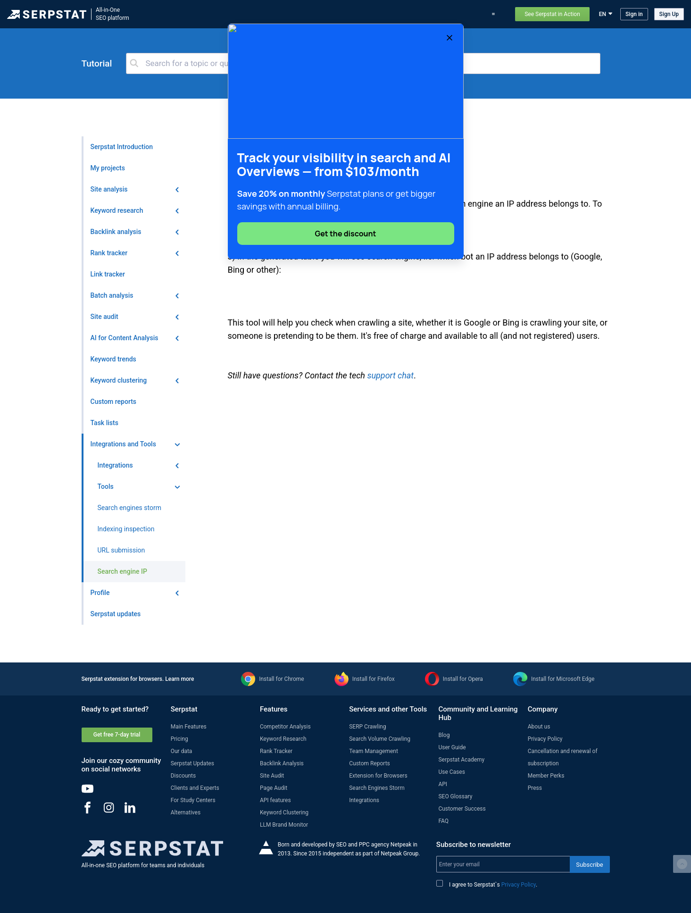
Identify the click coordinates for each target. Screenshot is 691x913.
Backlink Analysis (282, 763)
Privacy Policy (545, 739)
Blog (407, 14)
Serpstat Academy (461, 759)
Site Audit (272, 775)
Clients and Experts (195, 788)
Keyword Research (283, 739)
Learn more (179, 679)
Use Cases (463, 14)
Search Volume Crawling (379, 739)
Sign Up (669, 14)
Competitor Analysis (285, 726)
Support (496, 14)
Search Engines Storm (376, 788)
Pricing (431, 14)
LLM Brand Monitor (284, 824)
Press (535, 788)
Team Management (373, 751)
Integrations (364, 800)
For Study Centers (193, 800)
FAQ (443, 821)
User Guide (452, 747)
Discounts (183, 775)
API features (275, 800)
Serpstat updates (371, 14)
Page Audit (273, 788)
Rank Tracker (276, 751)
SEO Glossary (455, 796)
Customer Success (461, 808)
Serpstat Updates (192, 763)
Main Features (189, 726)
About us (539, 726)
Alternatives (185, 812)
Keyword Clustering (284, 812)
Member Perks (546, 775)
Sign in (634, 14)
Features (291, 14)
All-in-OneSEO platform (112, 14)
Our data (181, 751)
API (442, 784)
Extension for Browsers (378, 775)
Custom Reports (369, 763)
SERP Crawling (367, 726)
